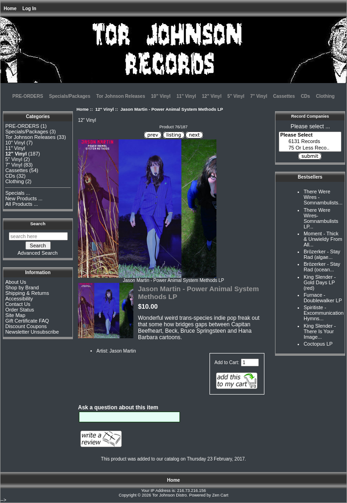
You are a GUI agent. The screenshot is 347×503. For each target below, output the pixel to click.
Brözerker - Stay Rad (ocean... (322, 266)
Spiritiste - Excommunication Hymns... (324, 313)
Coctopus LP (318, 344)
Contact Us (17, 304)
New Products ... (23, 198)
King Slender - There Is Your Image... (320, 331)
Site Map (15, 315)
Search (38, 223)
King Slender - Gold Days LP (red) (320, 282)
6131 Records (310, 141)
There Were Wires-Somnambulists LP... (321, 218)
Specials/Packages (69, 96)
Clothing (325, 96)
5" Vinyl (236, 96)
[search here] (38, 236)
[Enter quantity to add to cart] (250, 362)
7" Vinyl (258, 96)
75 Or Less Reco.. (310, 148)
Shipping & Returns (27, 293)
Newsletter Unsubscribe (32, 332)
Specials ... (17, 193)
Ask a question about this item (118, 407)
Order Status (19, 309)
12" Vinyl (104, 109)
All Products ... (21, 204)
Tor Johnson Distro (169, 495)
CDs (305, 96)
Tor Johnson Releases (120, 96)
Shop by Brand (22, 287)
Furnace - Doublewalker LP (323, 297)
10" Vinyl (160, 96)
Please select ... (310, 126)
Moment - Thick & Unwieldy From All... (323, 239)
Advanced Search (38, 253)
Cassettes (284, 96)
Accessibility (19, 298)
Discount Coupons (26, 326)
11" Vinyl (186, 96)
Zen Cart (220, 495)
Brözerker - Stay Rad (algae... (322, 254)
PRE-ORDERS (27, 96)
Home (10, 8)
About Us (15, 282)
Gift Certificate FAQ (27, 320)
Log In (29, 8)
